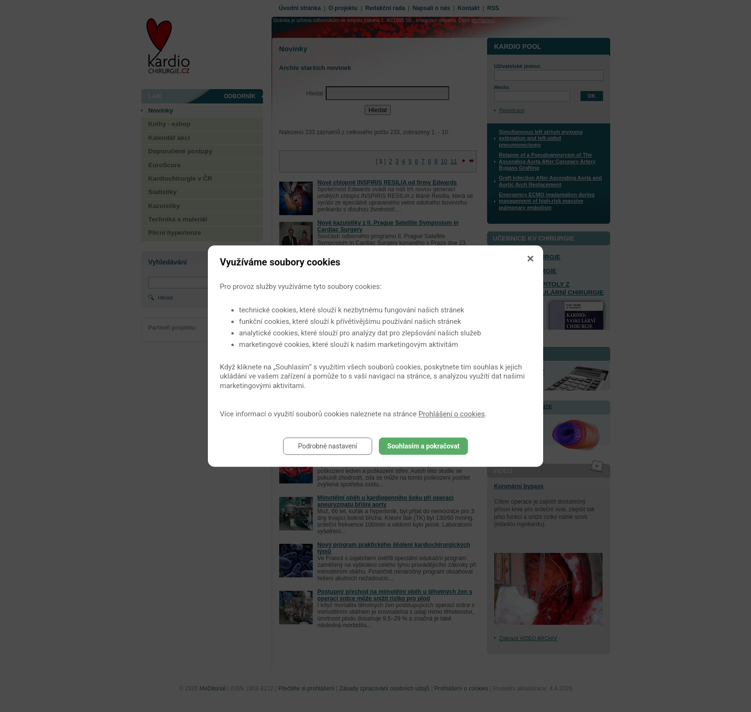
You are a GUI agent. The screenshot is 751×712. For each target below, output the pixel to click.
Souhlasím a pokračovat (423, 446)
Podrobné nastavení (327, 446)
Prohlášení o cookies (452, 414)
